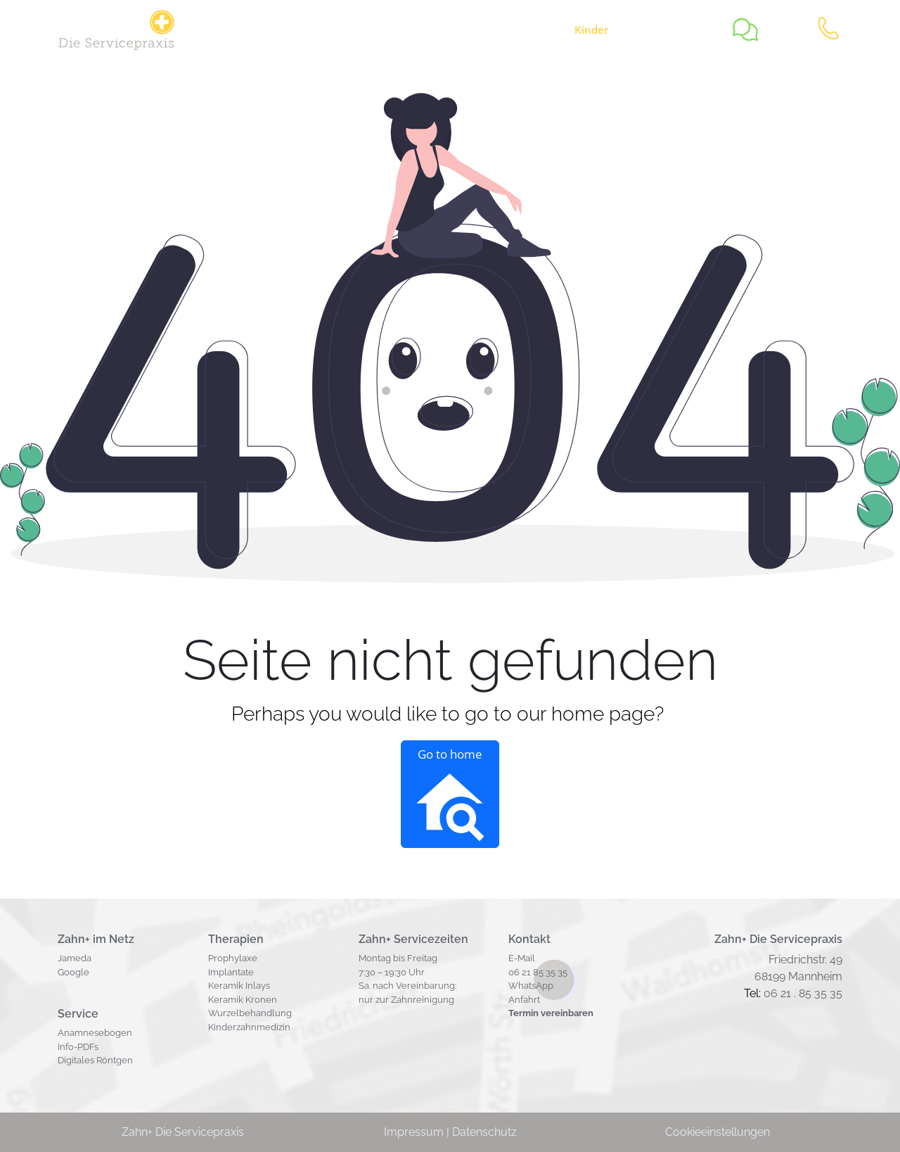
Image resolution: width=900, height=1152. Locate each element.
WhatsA (525, 985)
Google (73, 972)
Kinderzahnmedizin (249, 1027)
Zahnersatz (515, 30)
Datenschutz (484, 1132)
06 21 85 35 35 (537, 972)
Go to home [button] (449, 794)
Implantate (231, 972)
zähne (607, 30)
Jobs (364, 30)
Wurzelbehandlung (250, 1013)
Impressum (414, 1132)
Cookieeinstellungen (717, 1132)
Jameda (74, 958)
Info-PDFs (78, 1047)
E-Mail (521, 958)
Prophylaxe (232, 958)
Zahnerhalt (427, 30)
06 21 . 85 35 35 (803, 993)
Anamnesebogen (95, 1032)
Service (305, 30)
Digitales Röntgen (95, 1060)
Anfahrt (524, 999)
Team (685, 30)
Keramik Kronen (242, 999)
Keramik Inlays (239, 985)
